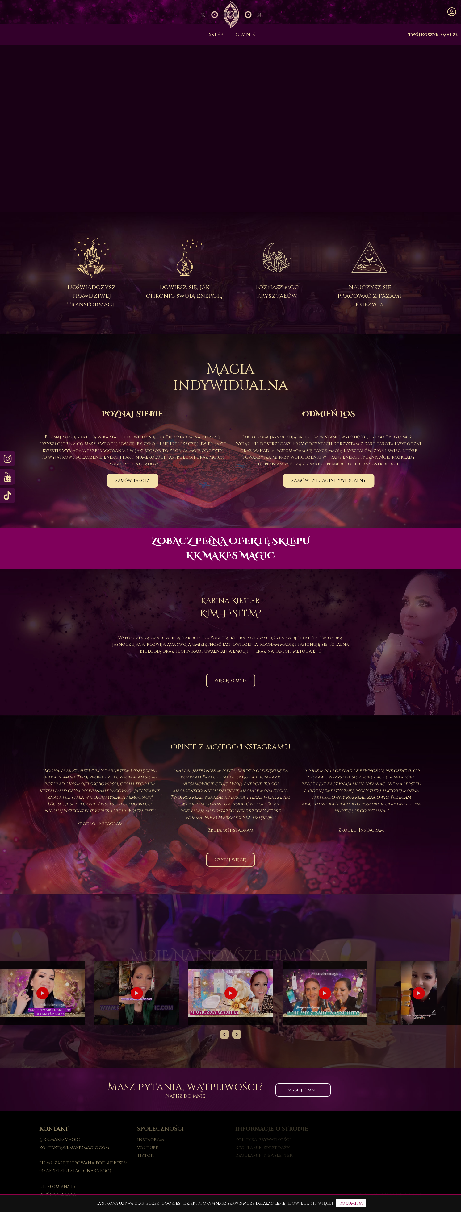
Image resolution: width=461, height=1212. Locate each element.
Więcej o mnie (230, 680)
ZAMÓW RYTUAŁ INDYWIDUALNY (328, 481)
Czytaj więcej (231, 860)
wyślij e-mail (303, 1090)
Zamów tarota (132, 481)
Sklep (216, 34)
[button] (452, 12)
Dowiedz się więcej (310, 1203)
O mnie (245, 34)
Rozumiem (351, 1203)
